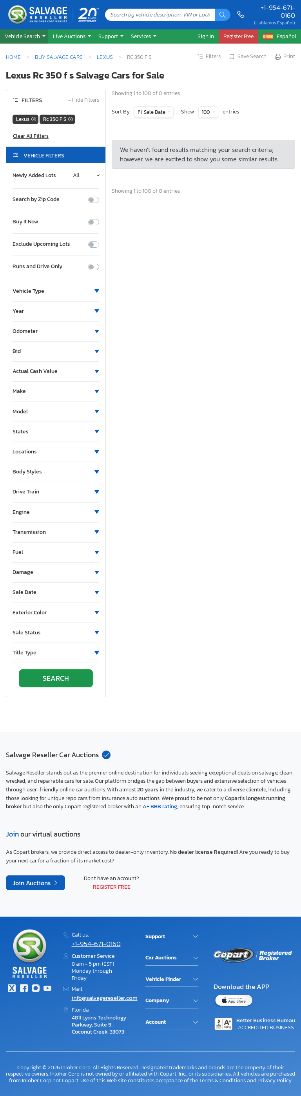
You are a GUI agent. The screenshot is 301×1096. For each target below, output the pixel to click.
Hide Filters (83, 100)
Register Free (112, 886)
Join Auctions (32, 883)
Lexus (105, 57)
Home (13, 57)
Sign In (206, 36)
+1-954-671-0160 (278, 11)
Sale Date (155, 112)
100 (206, 112)
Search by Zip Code (36, 199)
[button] (24, 36)
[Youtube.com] (47, 989)
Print (284, 57)
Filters (208, 57)
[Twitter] (12, 989)
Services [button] (141, 36)
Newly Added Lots (34, 175)
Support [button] (108, 36)
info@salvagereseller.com (105, 997)
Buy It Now (25, 221)
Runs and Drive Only (37, 266)
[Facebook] (23, 989)
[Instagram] (36, 989)
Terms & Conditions (222, 1080)
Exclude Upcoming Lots (41, 244)
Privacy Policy (274, 1080)
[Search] (222, 15)
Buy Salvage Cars (59, 57)
